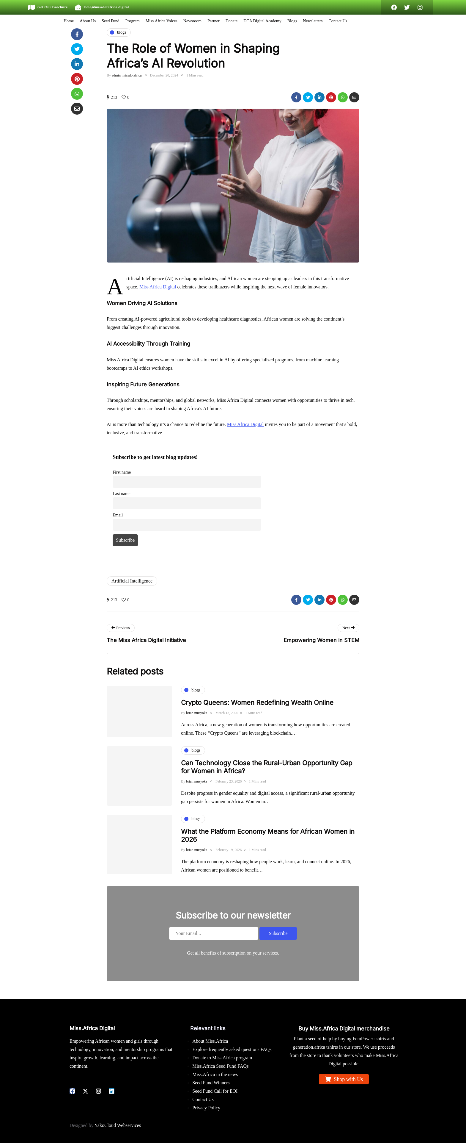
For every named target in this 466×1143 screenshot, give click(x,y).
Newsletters (312, 21)
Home (69, 21)
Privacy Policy (206, 1107)
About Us (88, 21)
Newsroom (192, 21)
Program (132, 21)
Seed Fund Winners (210, 1082)
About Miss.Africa (210, 1041)
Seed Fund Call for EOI (214, 1091)
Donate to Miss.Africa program (222, 1057)
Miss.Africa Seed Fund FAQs (220, 1066)
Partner (213, 21)
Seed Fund (110, 21)
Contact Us (337, 21)
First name (122, 472)
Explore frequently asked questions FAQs (231, 1049)
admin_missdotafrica (127, 75)
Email (118, 515)
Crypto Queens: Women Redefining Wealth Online (257, 710)
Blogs (292, 21)
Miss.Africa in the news (215, 1074)
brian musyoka (196, 720)
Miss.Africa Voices (161, 21)
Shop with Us (348, 1079)
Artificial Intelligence (131, 580)
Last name (121, 493)
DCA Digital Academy (262, 21)
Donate (231, 21)
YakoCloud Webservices (118, 1125)
